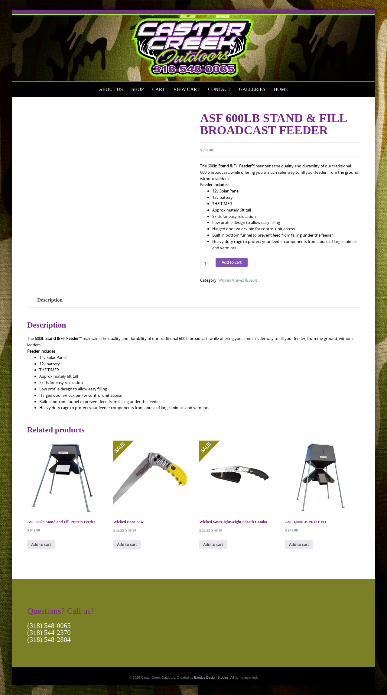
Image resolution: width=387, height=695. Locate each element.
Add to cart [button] (41, 544)
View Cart (186, 89)
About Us (111, 89)
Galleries (252, 89)
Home (281, 89)
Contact (219, 89)
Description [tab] (50, 300)
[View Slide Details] (193, 46)
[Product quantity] (207, 263)
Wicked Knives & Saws (238, 280)
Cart (158, 89)
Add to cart (232, 262)
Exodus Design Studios (211, 677)
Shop (137, 89)
